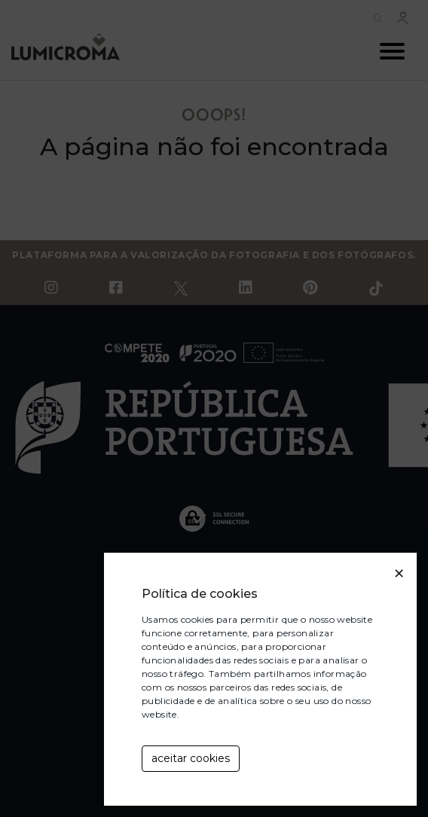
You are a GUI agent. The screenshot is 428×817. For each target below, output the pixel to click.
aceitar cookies (190, 758)
